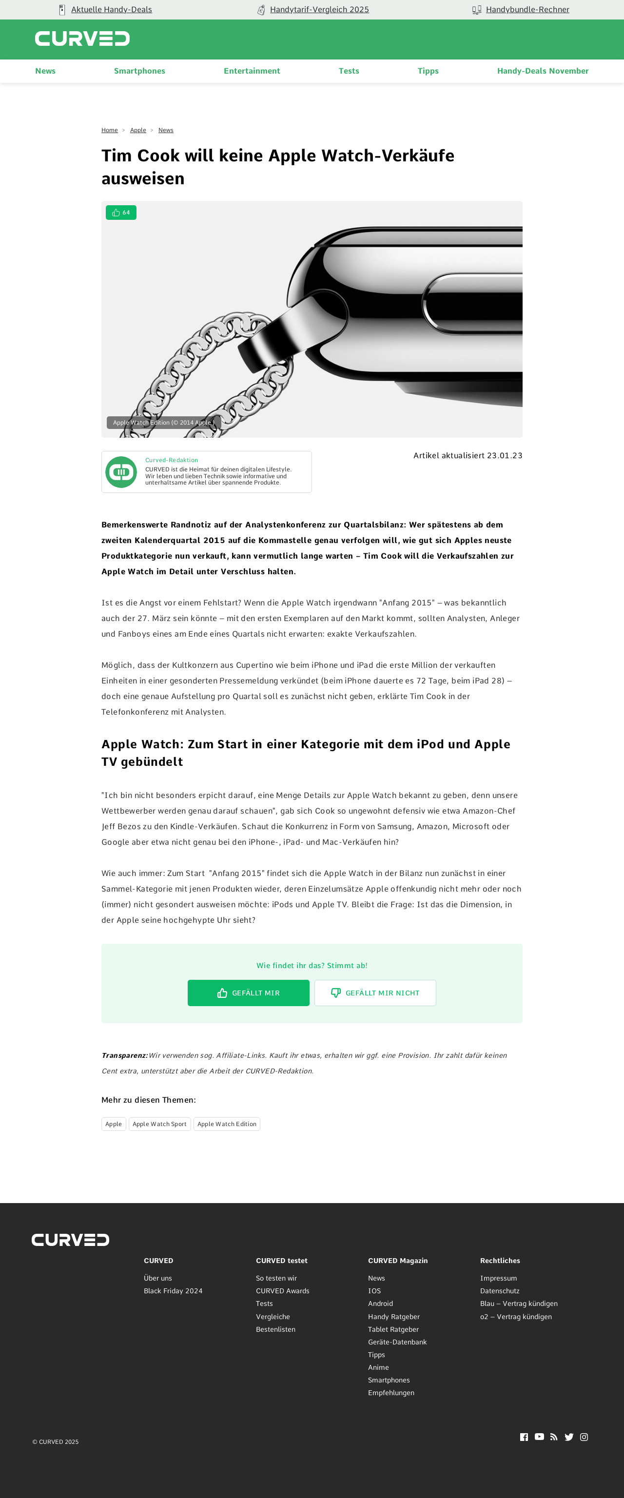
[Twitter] (569, 1438)
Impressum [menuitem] (498, 1278)
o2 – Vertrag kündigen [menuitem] (516, 1317)
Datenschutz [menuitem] (500, 1291)
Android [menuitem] (380, 1303)
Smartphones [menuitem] (139, 71)
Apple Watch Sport (160, 1124)
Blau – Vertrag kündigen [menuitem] (519, 1303)
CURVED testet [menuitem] (282, 1261)
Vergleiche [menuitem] (273, 1317)
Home (109, 130)
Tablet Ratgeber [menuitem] (393, 1329)
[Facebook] (524, 1438)
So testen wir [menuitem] (276, 1278)
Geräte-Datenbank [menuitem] (397, 1342)
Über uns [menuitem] (158, 1278)
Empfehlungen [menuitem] (391, 1393)
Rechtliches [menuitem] (500, 1261)
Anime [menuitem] (378, 1367)
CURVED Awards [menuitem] (283, 1291)
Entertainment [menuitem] (252, 71)
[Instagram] (584, 1438)
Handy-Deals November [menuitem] (543, 71)
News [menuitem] (45, 71)
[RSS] (554, 1437)
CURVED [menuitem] (159, 1261)
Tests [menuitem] (349, 71)
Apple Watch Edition (227, 1124)
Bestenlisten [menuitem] (275, 1329)
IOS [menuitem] (374, 1291)
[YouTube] (539, 1437)
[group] (312, 9)
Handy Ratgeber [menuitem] (394, 1317)
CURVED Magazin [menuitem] (398, 1261)
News (166, 130)
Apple (138, 130)
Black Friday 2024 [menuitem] (173, 1291)
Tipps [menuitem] (428, 71)
